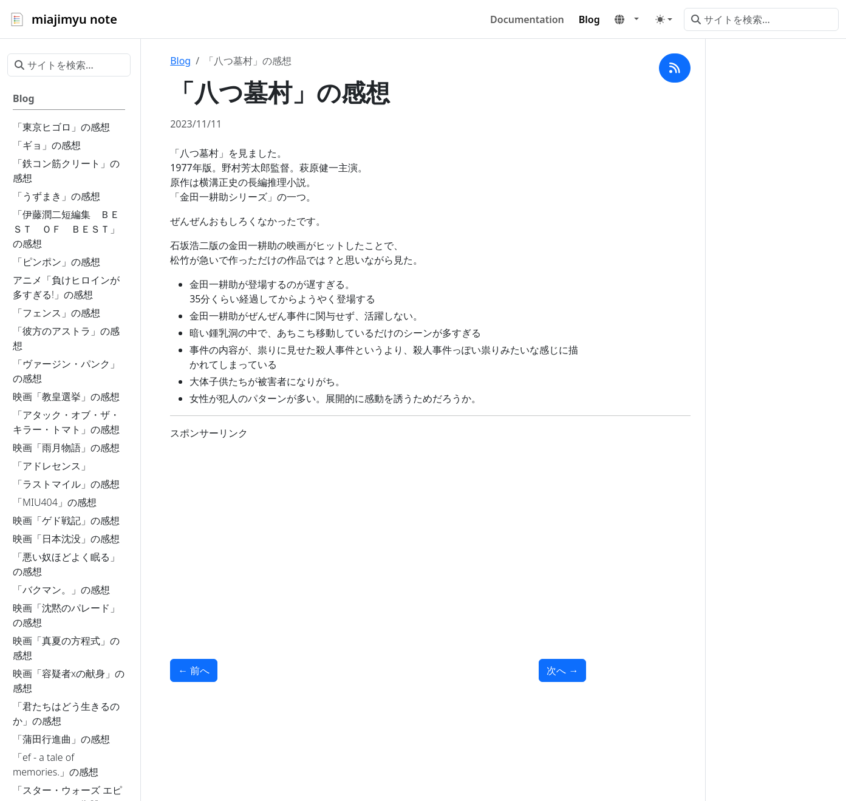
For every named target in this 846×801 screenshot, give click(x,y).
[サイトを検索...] (761, 19)
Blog (180, 60)
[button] (627, 19)
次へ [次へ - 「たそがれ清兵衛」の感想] (562, 670)
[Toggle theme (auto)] (663, 19)
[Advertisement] (378, 535)
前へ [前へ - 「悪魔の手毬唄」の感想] (194, 670)
